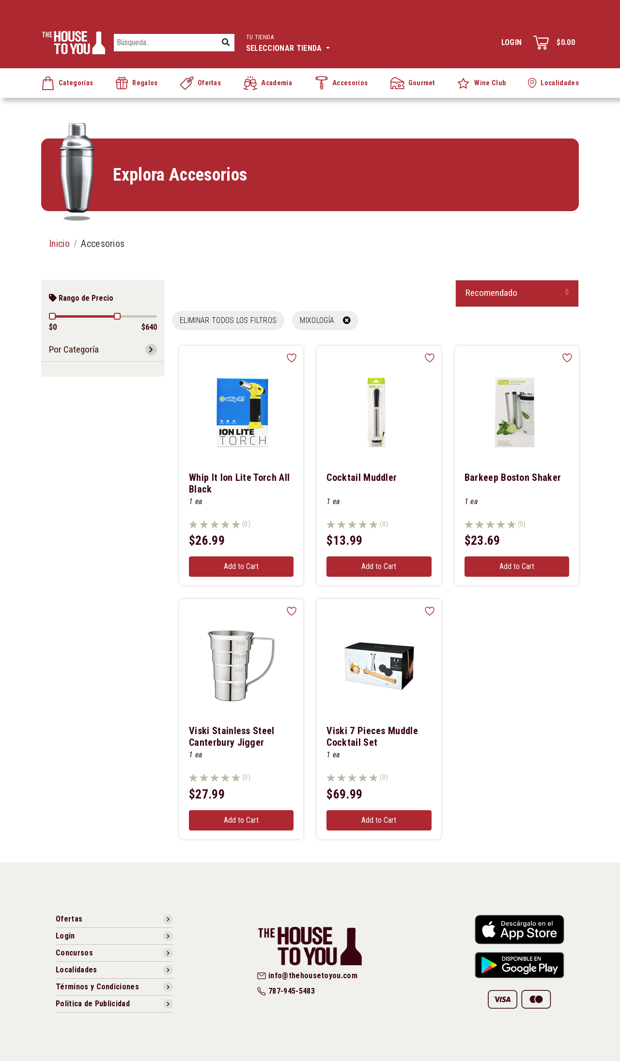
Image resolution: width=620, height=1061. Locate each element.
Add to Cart (241, 566)
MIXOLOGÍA (325, 320)
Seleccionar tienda (288, 42)
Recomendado (491, 292)
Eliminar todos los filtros (228, 320)
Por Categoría (74, 349)
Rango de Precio (81, 298)
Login (511, 42)
